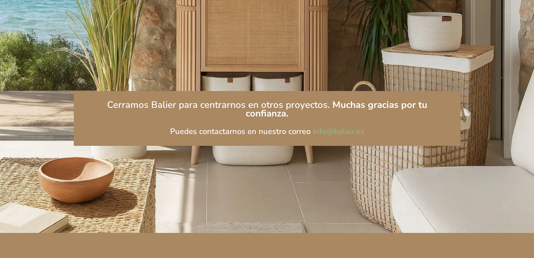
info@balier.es (338, 131)
